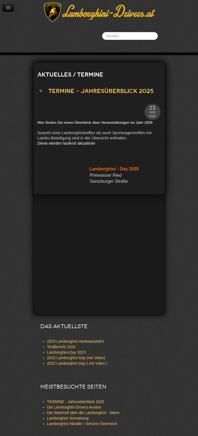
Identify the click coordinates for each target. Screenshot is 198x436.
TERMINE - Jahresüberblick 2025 (101, 91)
